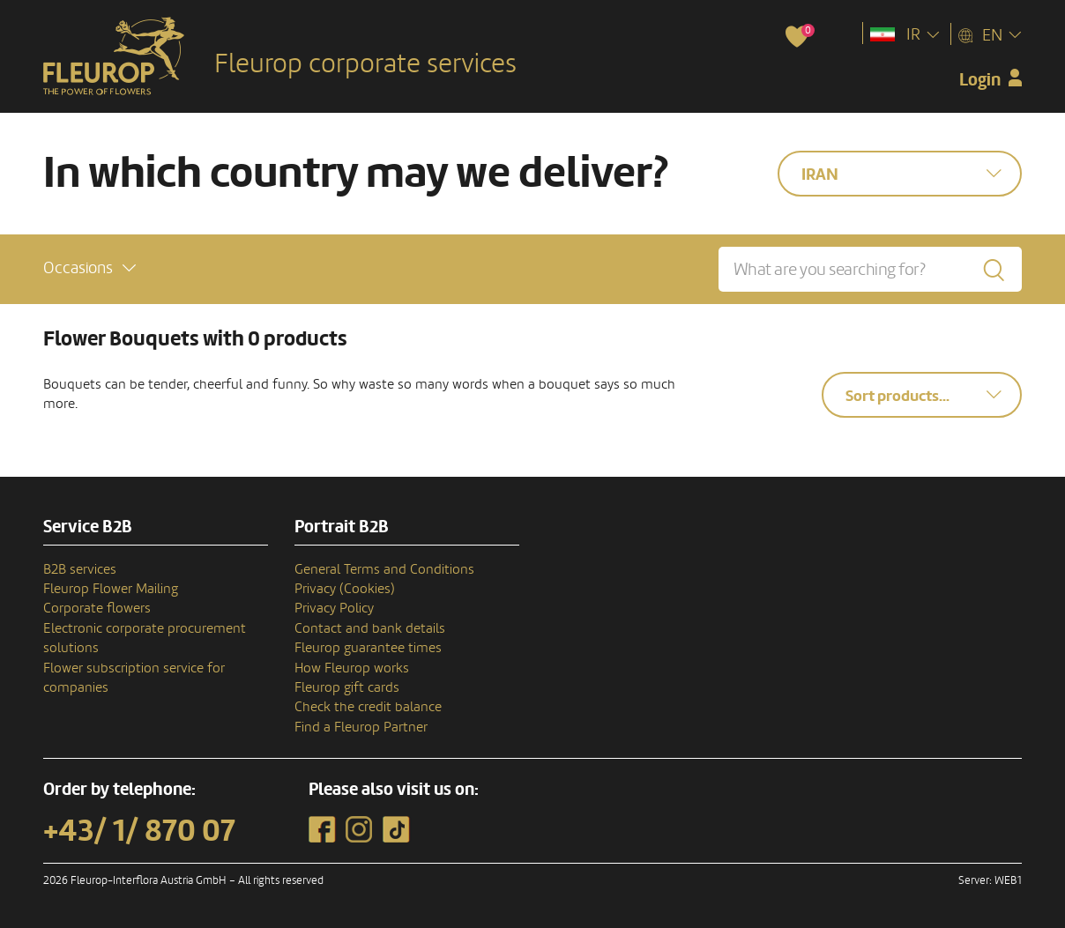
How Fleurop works (351, 668)
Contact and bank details (369, 628)
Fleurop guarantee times (368, 648)
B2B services (79, 569)
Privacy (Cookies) (344, 589)
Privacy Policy (334, 608)
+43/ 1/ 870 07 (139, 831)
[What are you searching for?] (870, 269)
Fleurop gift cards (346, 687)
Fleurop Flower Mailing (110, 589)
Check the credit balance (368, 707)
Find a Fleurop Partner (361, 727)
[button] (89, 268)
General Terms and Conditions (384, 569)
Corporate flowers (97, 608)
